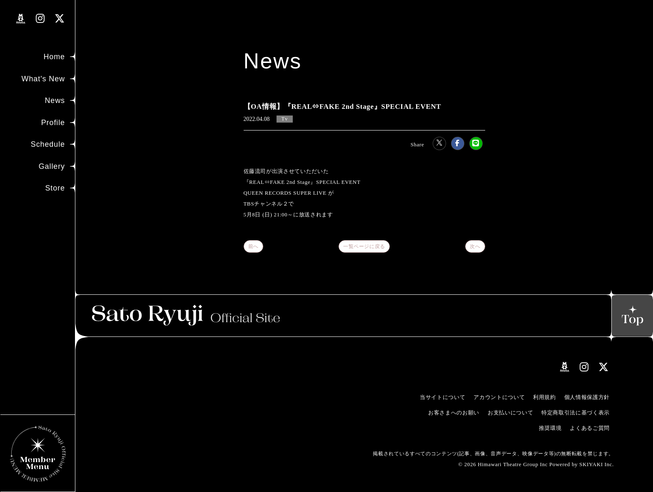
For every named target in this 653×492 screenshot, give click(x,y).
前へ (253, 246)
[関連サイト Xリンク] (60, 18)
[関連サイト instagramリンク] (40, 18)
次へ (475, 246)
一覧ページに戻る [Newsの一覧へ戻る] (364, 246)
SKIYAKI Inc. (596, 464)
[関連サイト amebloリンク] (21, 19)
